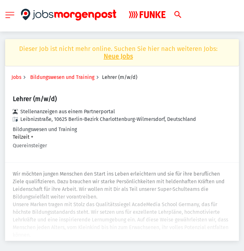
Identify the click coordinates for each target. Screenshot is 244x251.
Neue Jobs (118, 56)
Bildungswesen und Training (62, 77)
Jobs (16, 77)
